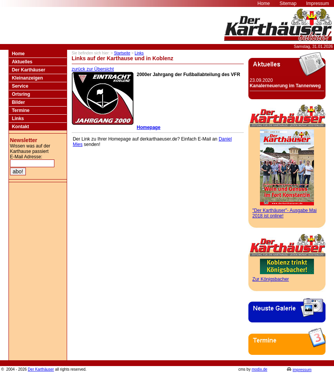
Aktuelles (22, 61)
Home (18, 53)
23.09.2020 (285, 83)
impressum (302, 370)
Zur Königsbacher (270, 279)
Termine (21, 110)
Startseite (122, 53)
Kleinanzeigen (27, 78)
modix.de (259, 369)
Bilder (18, 102)
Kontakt (20, 126)
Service (20, 86)
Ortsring (21, 94)
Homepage (148, 127)
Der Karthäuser (29, 70)
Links (18, 118)
